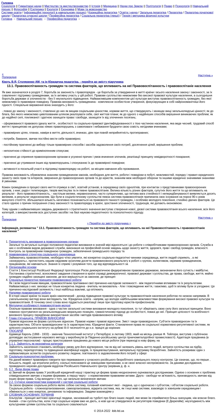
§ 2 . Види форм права (24, 369)
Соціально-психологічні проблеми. (31, 356)
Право (168, 6)
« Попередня (9, 75)
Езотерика (37, 9)
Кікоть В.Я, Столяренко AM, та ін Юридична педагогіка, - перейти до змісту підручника (62, 81)
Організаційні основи (22, 267)
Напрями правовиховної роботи (30, 292)
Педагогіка (175, 12)
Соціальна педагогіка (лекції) (101, 15)
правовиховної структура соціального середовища (42, 254)
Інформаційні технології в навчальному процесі (55, 12)
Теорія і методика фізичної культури (145, 15)
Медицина (110, 6)
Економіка (67, 9)
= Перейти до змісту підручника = (109, 223)
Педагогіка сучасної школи (29, 15)
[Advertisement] (109, 45)
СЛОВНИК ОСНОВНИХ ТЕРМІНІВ (31, 394)
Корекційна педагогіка (102, 12)
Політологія (153, 6)
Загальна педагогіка (153, 12)
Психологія (182, 6)
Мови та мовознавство (92, 9)
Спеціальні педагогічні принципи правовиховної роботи (45, 279)
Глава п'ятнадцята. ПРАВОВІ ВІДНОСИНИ (37, 318)
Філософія (20, 9)
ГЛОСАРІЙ (16, 330)
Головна (6, 18)
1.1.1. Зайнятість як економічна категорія (36, 343)
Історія (95, 6)
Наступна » (205, 75)
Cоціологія (8, 6)
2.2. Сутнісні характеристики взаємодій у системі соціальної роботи (53, 382)
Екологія (52, 9)
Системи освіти (11, 12)
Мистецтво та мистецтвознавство (66, 6)
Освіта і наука (129, 12)
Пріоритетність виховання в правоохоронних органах (44, 241)
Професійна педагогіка (64, 15)
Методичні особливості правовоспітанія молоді (39, 305)
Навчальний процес (30, 18)
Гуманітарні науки (29, 6)
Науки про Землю (131, 6)
